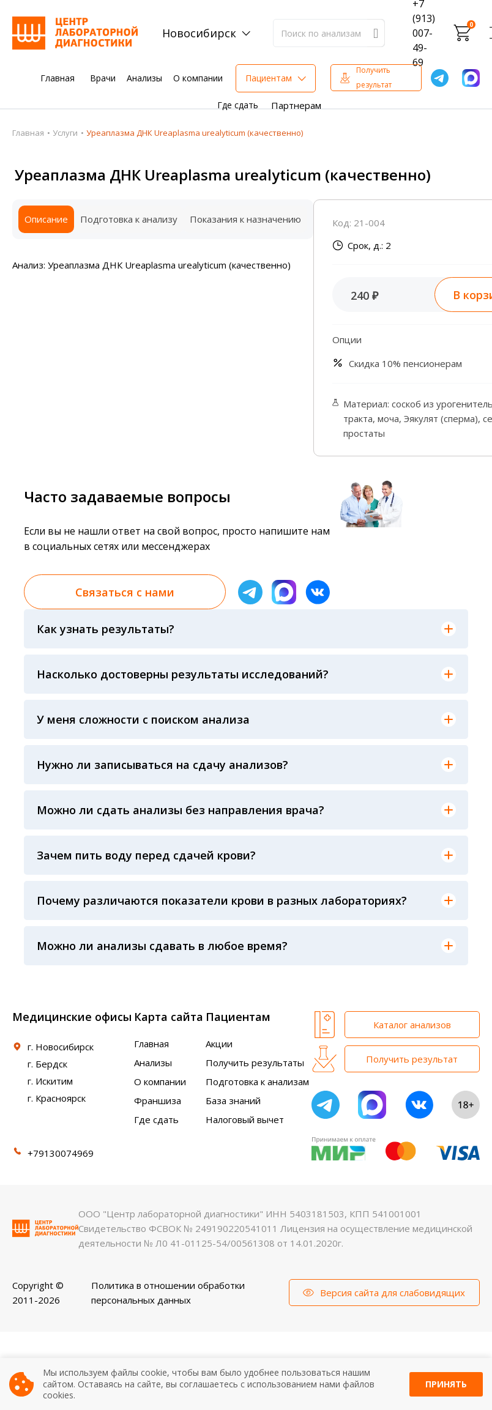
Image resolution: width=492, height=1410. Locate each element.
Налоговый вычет (245, 1119)
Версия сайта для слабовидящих (392, 1292)
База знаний (233, 1100)
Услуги (65, 132)
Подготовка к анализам (257, 1081)
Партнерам (296, 105)
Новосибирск (199, 33)
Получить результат (374, 77)
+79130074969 (61, 1153)
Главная (57, 78)
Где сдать (237, 105)
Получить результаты (255, 1062)
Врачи (103, 78)
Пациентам (268, 78)
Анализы (144, 78)
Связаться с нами (124, 592)
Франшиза (157, 1100)
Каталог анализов (412, 1025)
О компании (198, 78)
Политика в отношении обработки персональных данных (168, 1292)
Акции (219, 1043)
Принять (446, 1384)
